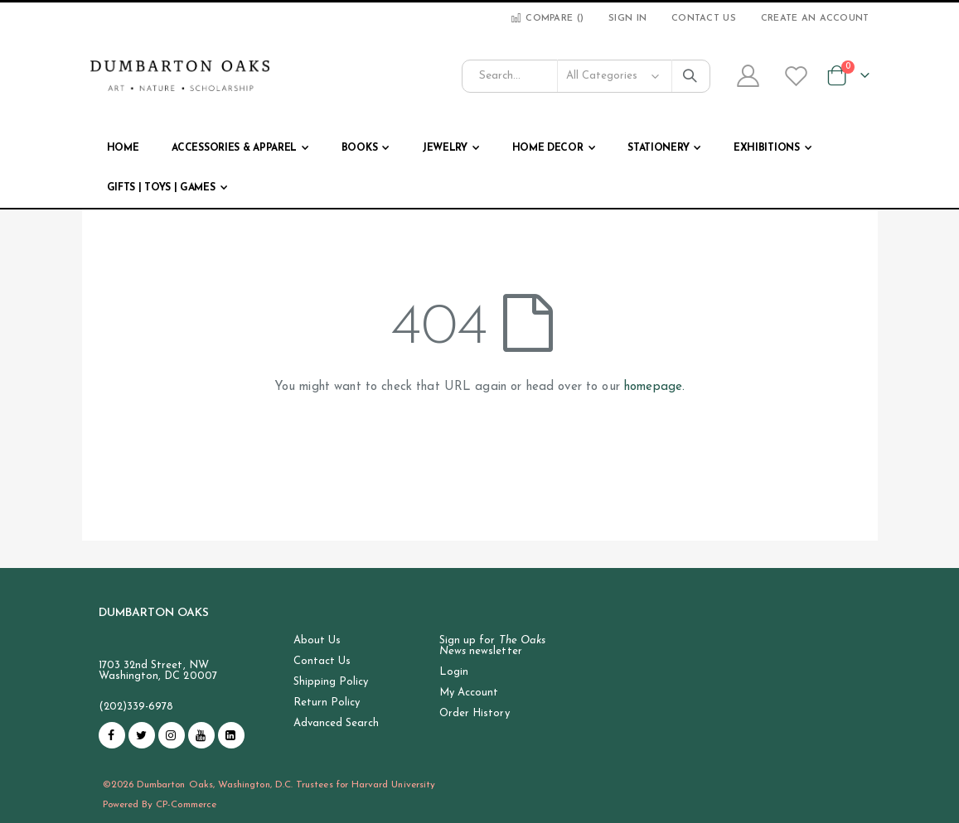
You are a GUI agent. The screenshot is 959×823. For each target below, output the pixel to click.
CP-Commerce (186, 805)
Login (453, 672)
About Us (317, 640)
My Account (469, 692)
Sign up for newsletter (492, 646)
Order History (474, 713)
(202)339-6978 (136, 706)
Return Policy (327, 702)
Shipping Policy (331, 681)
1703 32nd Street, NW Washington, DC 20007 (158, 670)
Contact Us (703, 18)
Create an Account (815, 18)
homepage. (654, 387)
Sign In (627, 18)
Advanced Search (336, 723)
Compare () (547, 18)
